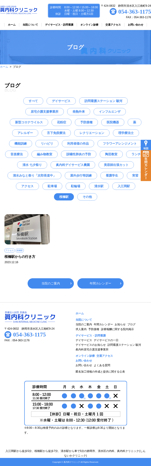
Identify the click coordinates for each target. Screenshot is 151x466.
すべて (33, 101)
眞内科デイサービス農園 (73, 165)
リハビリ (47, 143)
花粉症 (61, 122)
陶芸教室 (111, 154)
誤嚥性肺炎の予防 (78, 154)
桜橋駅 (64, 197)
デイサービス (61, 101)
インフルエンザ (109, 111)
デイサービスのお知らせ (91, 344)
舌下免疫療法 (56, 133)
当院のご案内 (50, 283)
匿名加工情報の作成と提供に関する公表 (100, 371)
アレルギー (25, 133)
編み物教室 (44, 154)
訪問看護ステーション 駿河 (103, 101)
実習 (135, 175)
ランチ (136, 154)
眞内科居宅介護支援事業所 (92, 349)
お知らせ (120, 324)
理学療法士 (126, 133)
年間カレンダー (100, 283)
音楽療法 (16, 154)
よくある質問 (102, 365)
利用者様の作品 (78, 143)
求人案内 (81, 329)
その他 (87, 197)
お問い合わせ (84, 365)
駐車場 (52, 186)
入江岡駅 (124, 186)
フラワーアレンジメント (120, 143)
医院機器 (113, 122)
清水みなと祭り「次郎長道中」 (34, 175)
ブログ (131, 324)
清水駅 (99, 186)
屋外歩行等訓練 (81, 175)
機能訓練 (20, 143)
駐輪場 (75, 186)
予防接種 (86, 122)
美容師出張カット (116, 165)
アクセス (27, 186)
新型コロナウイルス (29, 122)
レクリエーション (92, 133)
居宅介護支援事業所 (44, 111)
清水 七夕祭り (32, 165)
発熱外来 (79, 111)
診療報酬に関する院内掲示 (117, 329)
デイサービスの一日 (106, 340)
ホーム (4, 66)
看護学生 (112, 175)
